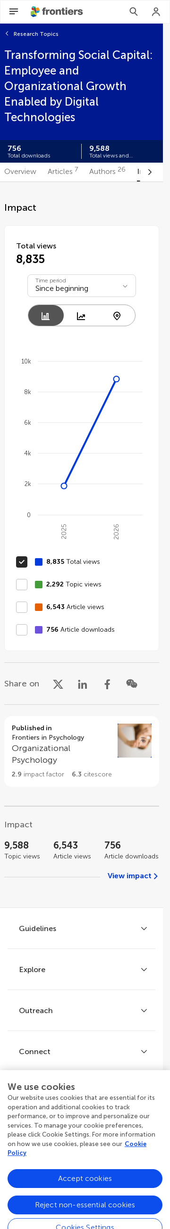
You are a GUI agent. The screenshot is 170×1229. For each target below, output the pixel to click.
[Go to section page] (82, 751)
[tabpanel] (81, 544)
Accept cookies (85, 1199)
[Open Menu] (13, 11)
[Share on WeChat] (131, 683)
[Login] (156, 11)
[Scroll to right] (149, 172)
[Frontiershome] (58, 11)
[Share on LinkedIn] (82, 683)
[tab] (20, 172)
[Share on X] (58, 683)
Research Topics (36, 34)
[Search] (133, 11)
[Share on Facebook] (107, 683)
